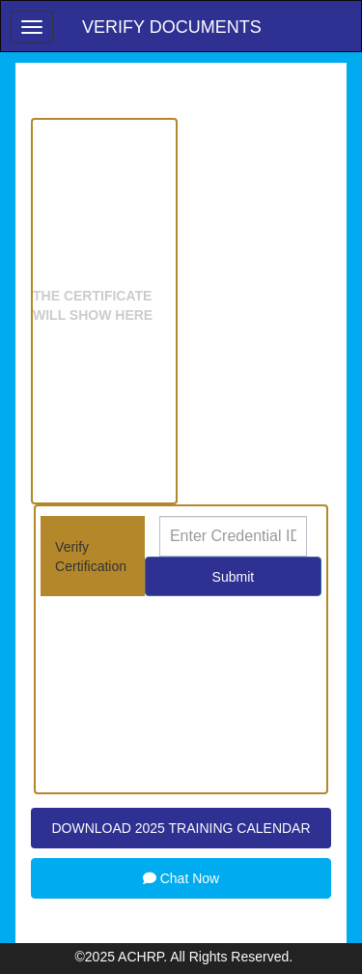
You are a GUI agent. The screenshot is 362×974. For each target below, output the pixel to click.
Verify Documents (172, 27)
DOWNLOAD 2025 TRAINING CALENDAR (180, 828)
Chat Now (181, 878)
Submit (233, 577)
